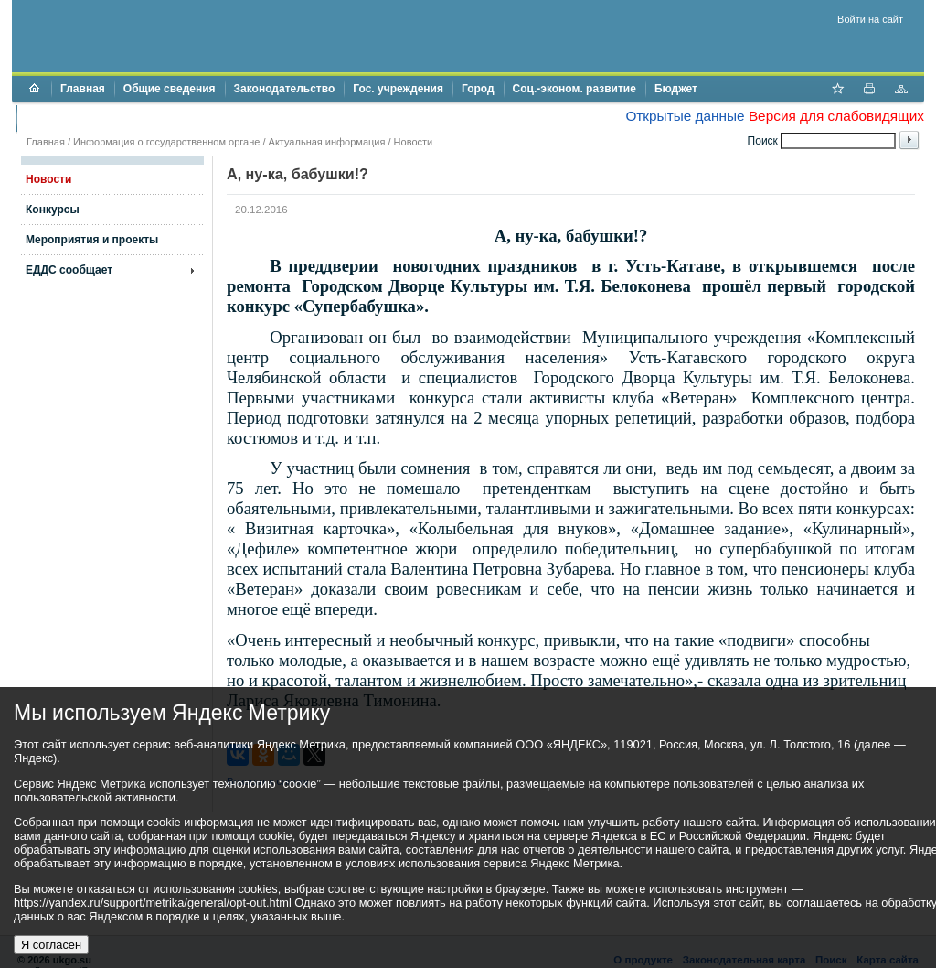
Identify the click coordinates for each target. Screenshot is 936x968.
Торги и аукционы (74, 118)
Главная (82, 88)
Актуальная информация (327, 141)
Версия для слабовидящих (836, 116)
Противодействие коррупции (221, 118)
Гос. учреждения (398, 88)
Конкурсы (53, 209)
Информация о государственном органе (166, 141)
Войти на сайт (870, 19)
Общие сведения (169, 88)
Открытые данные (684, 116)
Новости (413, 141)
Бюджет (675, 88)
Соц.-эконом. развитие (574, 88)
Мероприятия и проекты (92, 239)
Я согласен (51, 945)
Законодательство (284, 88)
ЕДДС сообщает (69, 270)
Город (478, 88)
